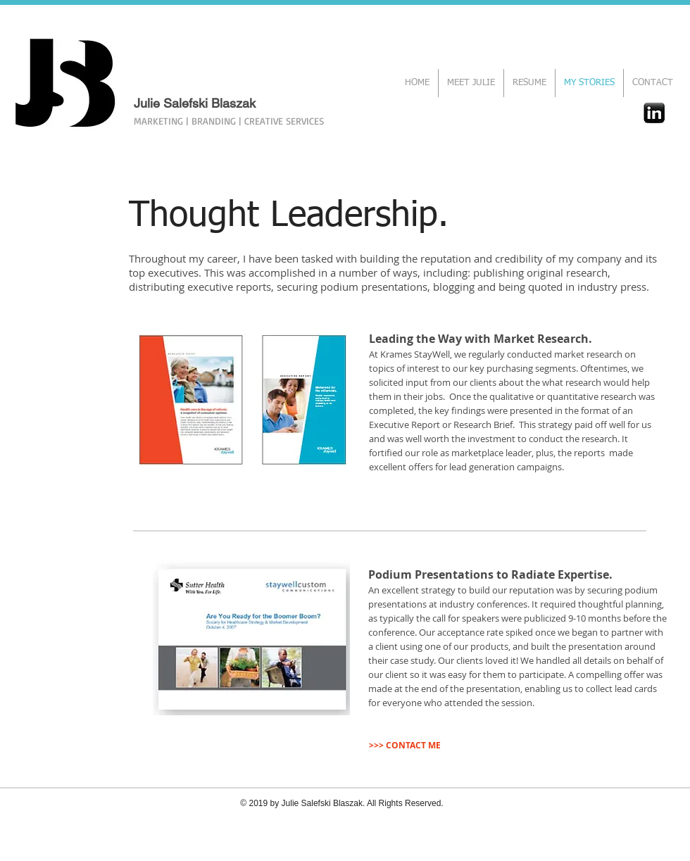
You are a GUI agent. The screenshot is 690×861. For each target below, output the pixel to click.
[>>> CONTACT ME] (404, 745)
